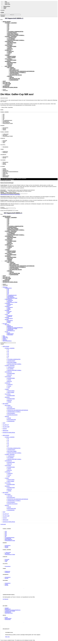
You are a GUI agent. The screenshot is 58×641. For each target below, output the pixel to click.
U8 (3, 119)
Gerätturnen (5, 152)
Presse (5, 7)
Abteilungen (5, 287)
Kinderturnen (5, 151)
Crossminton (7, 303)
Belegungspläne (7, 6)
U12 (3, 116)
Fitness (4, 141)
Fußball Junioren (8, 288)
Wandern (7, 319)
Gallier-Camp (6, 4)
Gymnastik (5, 140)
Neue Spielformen (6, 122)
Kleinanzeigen (5, 176)
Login (1, 524)
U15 (3, 115)
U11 (3, 117)
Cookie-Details (17, 194)
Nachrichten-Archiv (11, 330)
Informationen (5, 127)
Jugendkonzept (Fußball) (12, 328)
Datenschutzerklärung (9, 179)
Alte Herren (5, 135)
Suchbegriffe (3, 208)
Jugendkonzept (6, 121)
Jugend (4, 163)
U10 (3, 118)
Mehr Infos (7, 636)
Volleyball (7, 317)
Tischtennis (7, 306)
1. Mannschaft (5, 134)
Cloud (5, 8)
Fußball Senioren (8, 299)
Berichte (4, 128)
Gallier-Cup (6, 2)
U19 (3, 114)
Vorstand (4, 169)
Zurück (1, 109)
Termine (4, 129)
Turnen (6, 314)
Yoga (4, 142)
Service (6, 331)
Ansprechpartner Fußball (8, 123)
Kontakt (4, 168)
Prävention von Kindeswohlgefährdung (10, 171)
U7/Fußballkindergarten (7, 120)
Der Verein (5, 323)
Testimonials (5, 90)
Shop (5, 1)
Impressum (2, 179)
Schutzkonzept (10, 329)
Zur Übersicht (5, 599)
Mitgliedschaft (5, 170)
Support (4, 89)
